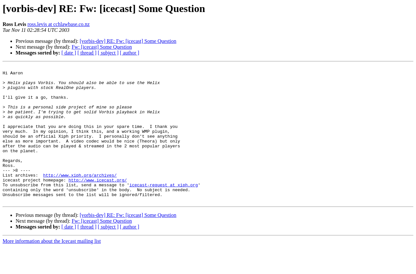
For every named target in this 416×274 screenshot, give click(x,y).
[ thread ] (87, 53)
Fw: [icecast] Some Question (102, 47)
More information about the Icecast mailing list (52, 268)
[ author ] (129, 53)
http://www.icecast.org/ (98, 203)
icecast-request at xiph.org (163, 209)
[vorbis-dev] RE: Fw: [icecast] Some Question (128, 41)
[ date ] (68, 53)
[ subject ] (108, 53)
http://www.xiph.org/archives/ (80, 197)
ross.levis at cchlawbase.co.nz (58, 24)
